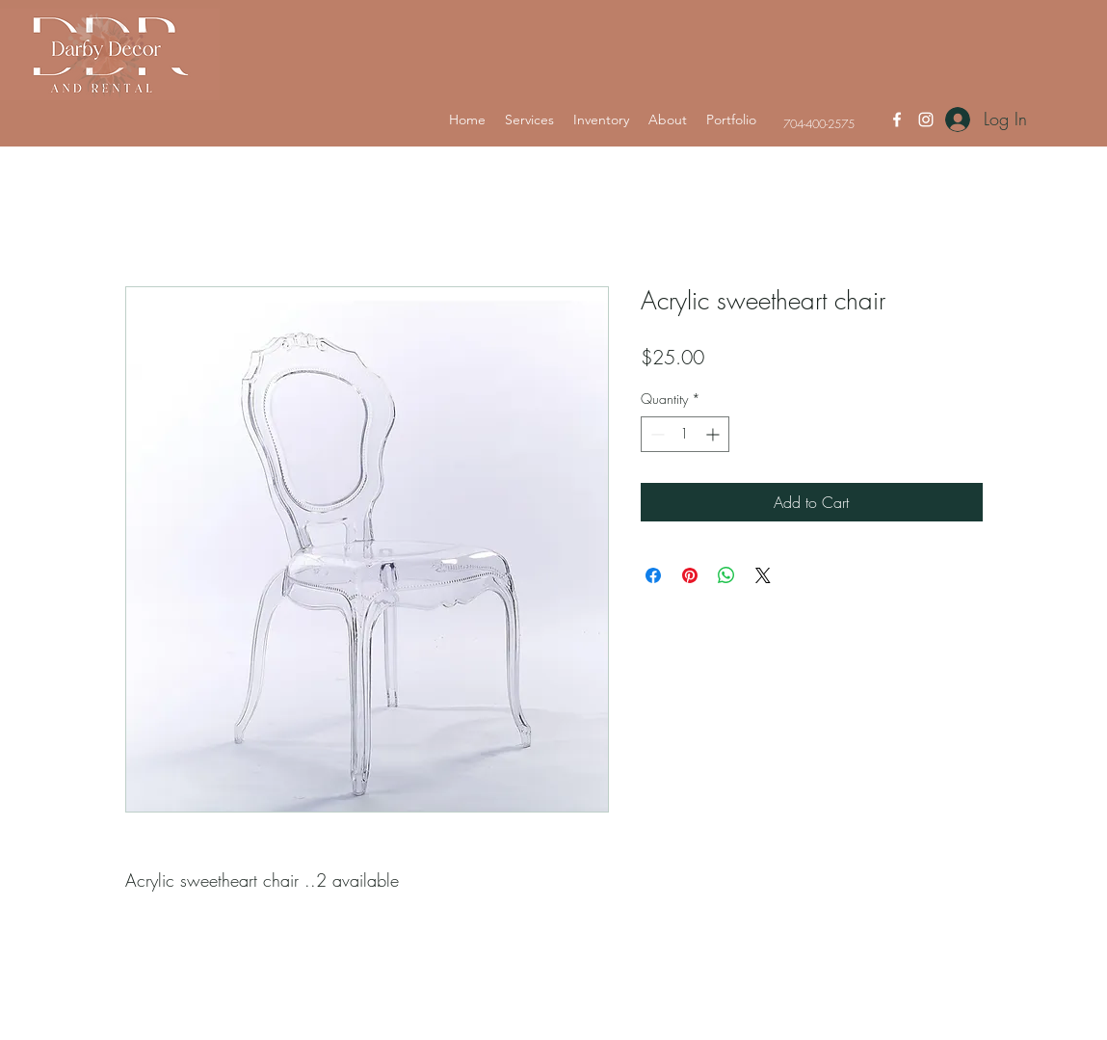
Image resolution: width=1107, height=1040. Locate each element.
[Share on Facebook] (653, 575)
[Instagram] (926, 119)
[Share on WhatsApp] (726, 575)
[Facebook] (897, 119)
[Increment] (714, 434)
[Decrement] (656, 434)
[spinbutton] (685, 434)
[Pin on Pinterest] (689, 575)
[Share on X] (763, 575)
